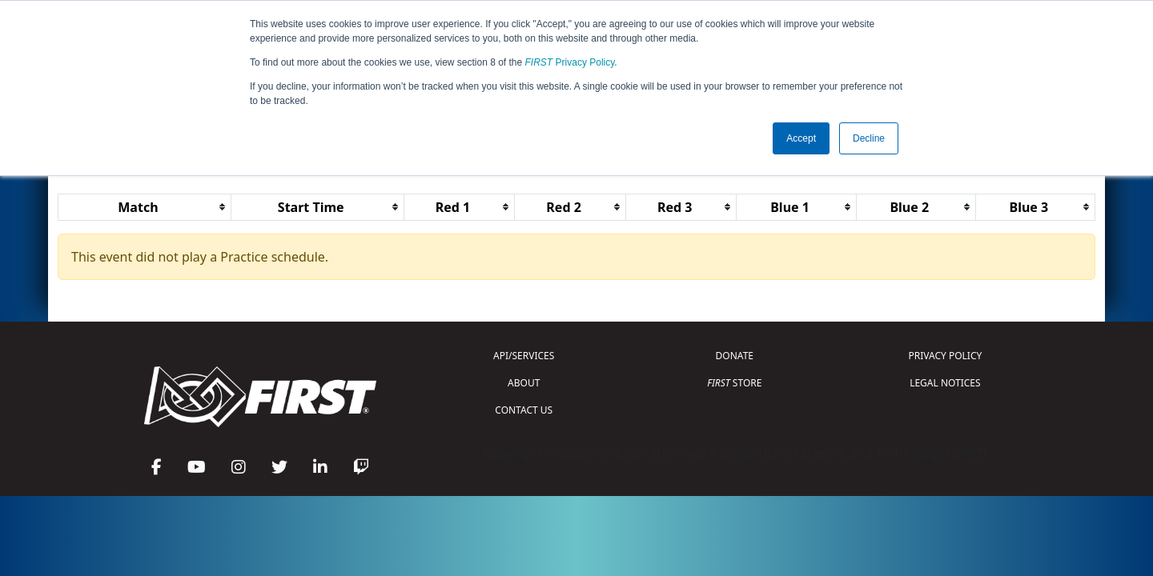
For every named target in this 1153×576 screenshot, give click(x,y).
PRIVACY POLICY (945, 355)
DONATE (734, 355)
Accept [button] (801, 138)
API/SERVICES (523, 355)
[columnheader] (144, 207)
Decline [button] (869, 138)
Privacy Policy (570, 62)
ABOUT (524, 383)
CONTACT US (523, 410)
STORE (734, 383)
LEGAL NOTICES (945, 383)
